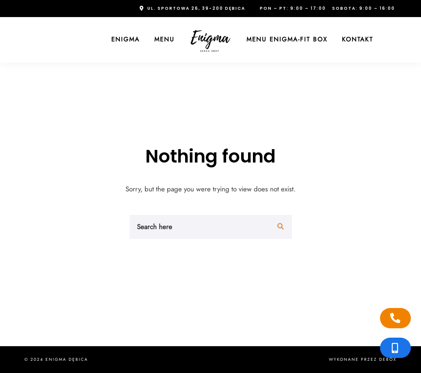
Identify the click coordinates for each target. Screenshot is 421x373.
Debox (388, 359)
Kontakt (357, 39)
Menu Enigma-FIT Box (286, 39)
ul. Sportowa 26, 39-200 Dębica (196, 8)
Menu (164, 39)
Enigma (125, 39)
